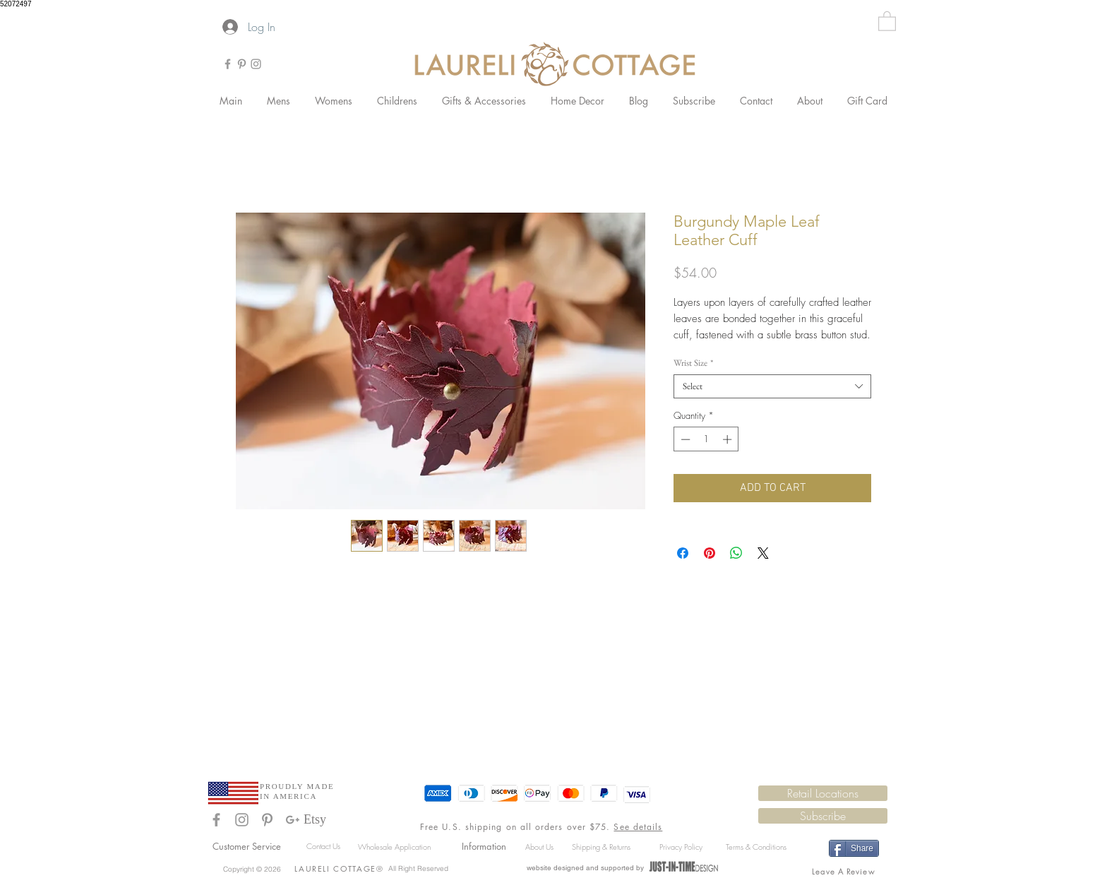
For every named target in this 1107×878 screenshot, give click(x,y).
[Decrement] (684, 439)
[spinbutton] (706, 439)
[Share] (854, 848)
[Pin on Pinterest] (709, 553)
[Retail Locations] (822, 793)
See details (638, 827)
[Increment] (728, 439)
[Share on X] (763, 553)
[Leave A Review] (844, 871)
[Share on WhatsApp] (736, 553)
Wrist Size (693, 363)
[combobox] (772, 386)
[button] (887, 20)
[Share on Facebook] (682, 553)
